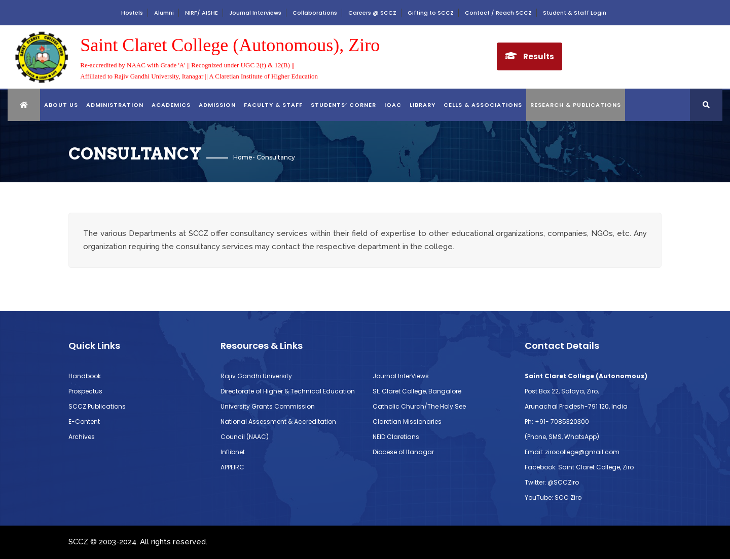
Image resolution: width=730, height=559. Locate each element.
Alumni (164, 13)
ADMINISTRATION (114, 105)
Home (242, 157)
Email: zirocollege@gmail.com (572, 452)
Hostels (132, 13)
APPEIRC (232, 467)
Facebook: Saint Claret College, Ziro (579, 467)
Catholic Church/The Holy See (419, 406)
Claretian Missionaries (407, 421)
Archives (81, 436)
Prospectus (85, 391)
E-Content (84, 421)
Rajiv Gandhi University (256, 376)
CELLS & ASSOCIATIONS (483, 105)
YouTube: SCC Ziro (553, 497)
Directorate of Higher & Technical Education (288, 391)
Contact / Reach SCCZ (498, 13)
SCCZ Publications (97, 406)
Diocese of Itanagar (403, 452)
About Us (61, 105)
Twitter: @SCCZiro (552, 482)
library (422, 105)
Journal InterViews (401, 376)
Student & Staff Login (574, 13)
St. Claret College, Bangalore (417, 391)
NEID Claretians (396, 436)
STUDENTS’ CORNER (343, 105)
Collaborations (315, 13)
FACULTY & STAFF (273, 105)
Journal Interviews (255, 13)
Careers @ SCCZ (372, 13)
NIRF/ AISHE (201, 13)
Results (538, 56)
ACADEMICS (171, 105)
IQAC (393, 105)
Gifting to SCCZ (431, 13)
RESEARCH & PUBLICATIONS (575, 105)
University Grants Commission (268, 406)
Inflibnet (233, 452)
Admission (217, 105)
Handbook (84, 376)
